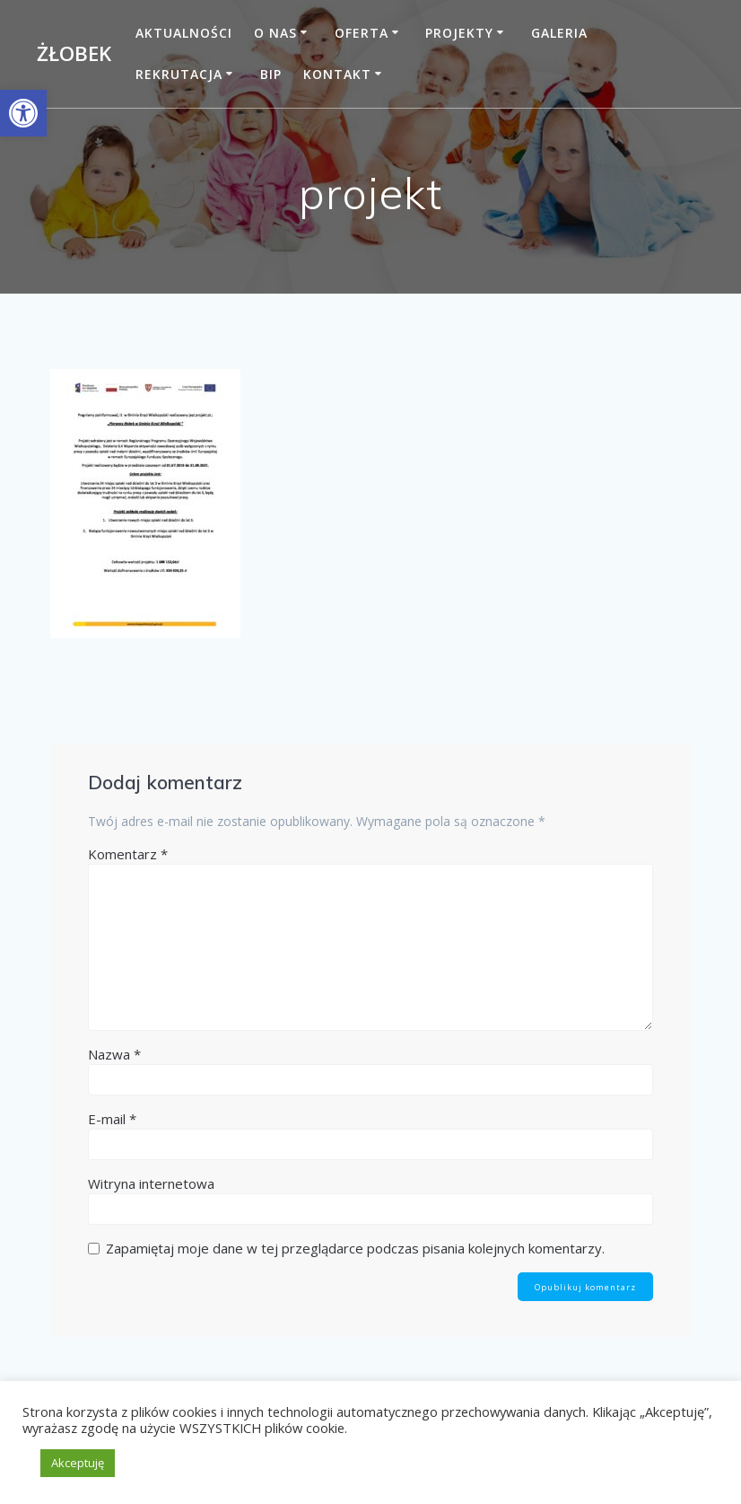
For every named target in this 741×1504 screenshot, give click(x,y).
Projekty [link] (459, 32)
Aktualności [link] (183, 32)
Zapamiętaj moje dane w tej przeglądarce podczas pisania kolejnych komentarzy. (355, 1248)
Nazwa (114, 1054)
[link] (23, 113)
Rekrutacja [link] (178, 74)
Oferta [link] (361, 32)
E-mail (112, 1119)
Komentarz (128, 854)
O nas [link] (275, 32)
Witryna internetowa (151, 1183)
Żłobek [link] (74, 54)
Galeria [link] (559, 32)
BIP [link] (271, 74)
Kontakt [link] (337, 74)
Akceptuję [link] (77, 1463)
